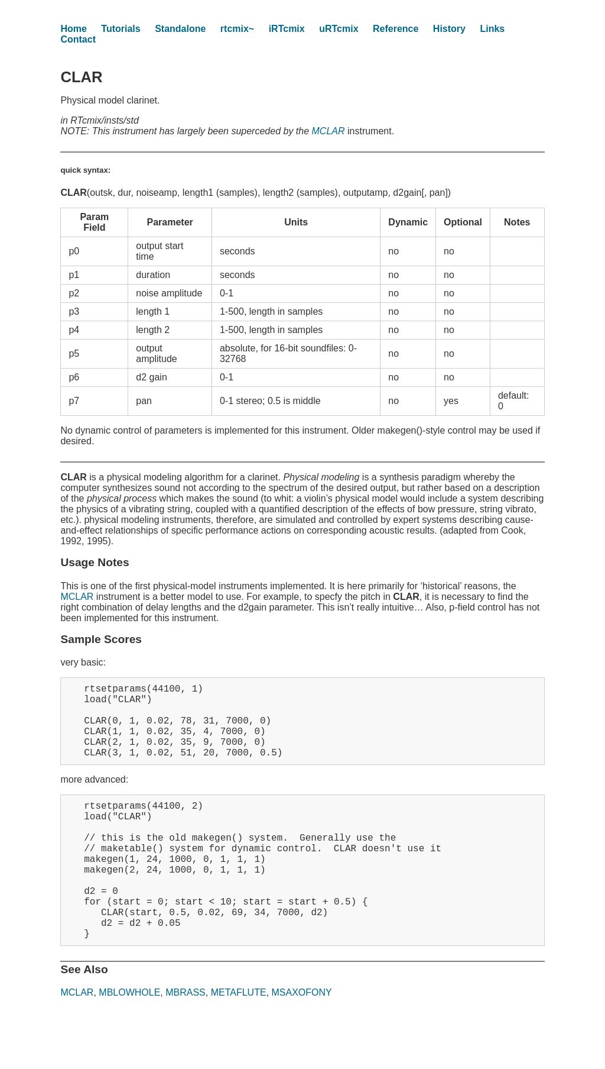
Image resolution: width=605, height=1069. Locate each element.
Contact (78, 39)
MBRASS (185, 1040)
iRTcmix (287, 29)
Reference (395, 29)
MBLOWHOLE (129, 1040)
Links (492, 29)
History (449, 29)
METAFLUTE (238, 1040)
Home (73, 29)
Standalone (180, 29)
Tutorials (120, 29)
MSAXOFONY (302, 1040)
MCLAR (328, 131)
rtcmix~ (237, 29)
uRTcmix (338, 29)
